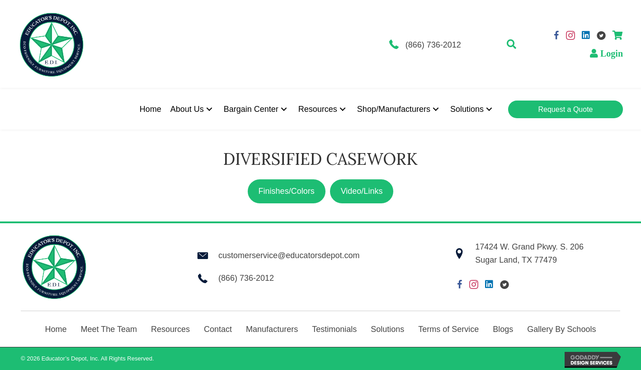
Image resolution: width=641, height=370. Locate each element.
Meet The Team (109, 329)
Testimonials (334, 329)
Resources (170, 329)
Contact (218, 329)
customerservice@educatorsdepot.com (288, 255)
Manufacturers (272, 329)
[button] (511, 44)
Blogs (503, 329)
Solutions (387, 329)
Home (56, 329)
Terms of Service (448, 329)
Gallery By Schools (561, 329)
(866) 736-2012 (433, 44)
